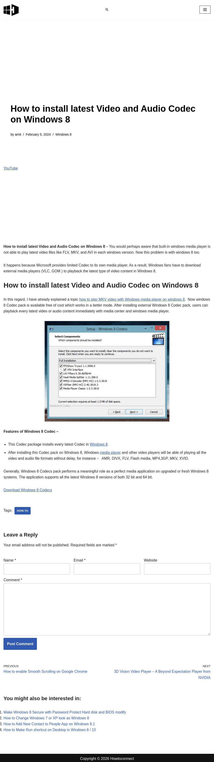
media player (113, 448)
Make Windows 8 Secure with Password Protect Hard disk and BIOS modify (66, 710)
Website (150, 557)
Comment (13, 576)
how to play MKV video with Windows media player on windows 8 (135, 294)
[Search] (107, 9)
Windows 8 (64, 134)
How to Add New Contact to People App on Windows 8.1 (50, 722)
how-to (23, 507)
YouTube (11, 168)
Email (80, 557)
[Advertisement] (107, 68)
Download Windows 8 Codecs (28, 486)
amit (18, 134)
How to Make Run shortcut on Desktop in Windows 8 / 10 (51, 728)
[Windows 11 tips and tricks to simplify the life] (11, 9)
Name (10, 557)
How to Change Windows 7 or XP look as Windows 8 (47, 716)
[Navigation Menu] (205, 10)
